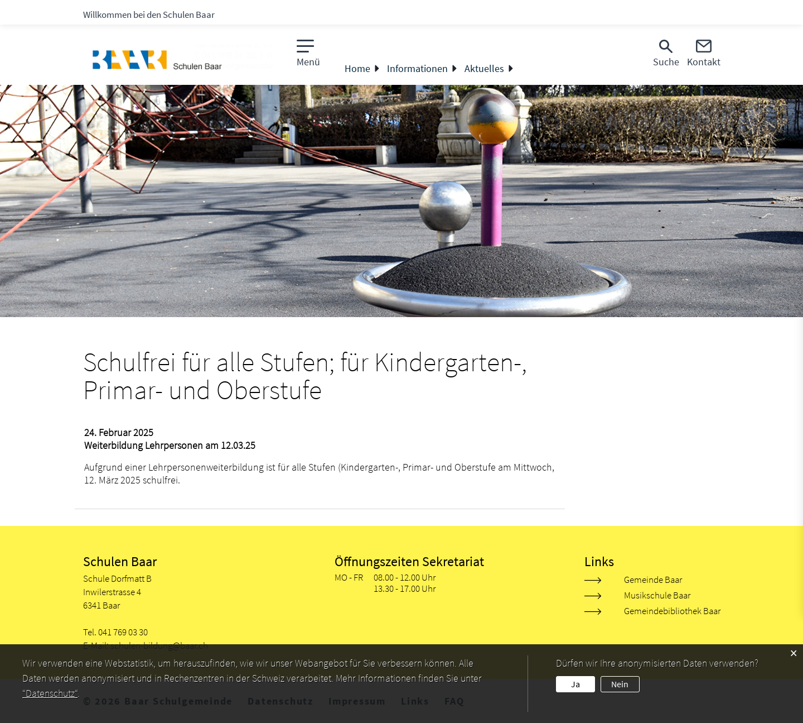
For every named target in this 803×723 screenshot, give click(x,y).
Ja (575, 684)
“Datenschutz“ (50, 693)
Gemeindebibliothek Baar (672, 611)
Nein (619, 684)
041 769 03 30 (123, 632)
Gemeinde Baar (653, 579)
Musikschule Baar (657, 595)
